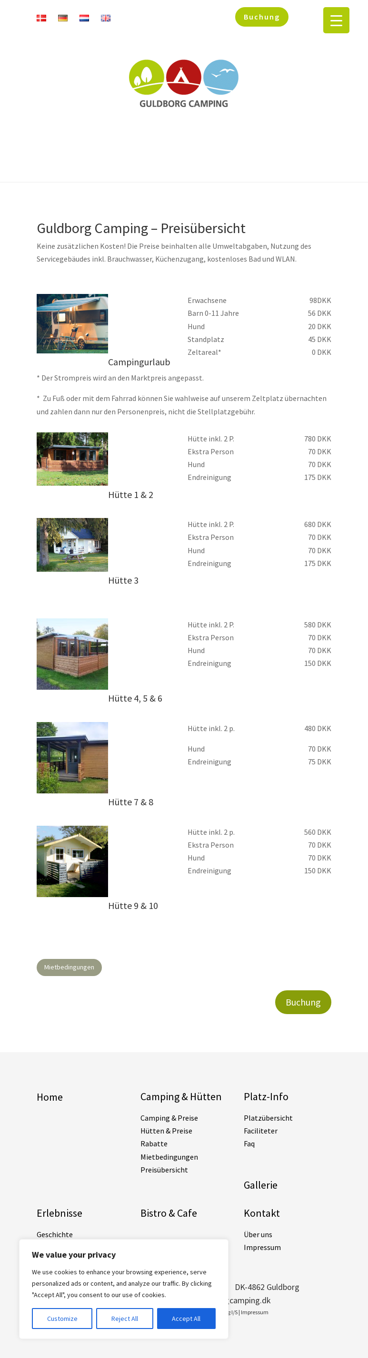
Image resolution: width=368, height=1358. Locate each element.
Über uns (258, 1234)
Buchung (262, 16)
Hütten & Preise (166, 1130)
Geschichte (55, 1234)
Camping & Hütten (181, 1096)
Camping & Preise (169, 1118)
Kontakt (262, 1213)
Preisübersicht (164, 1169)
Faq (249, 1143)
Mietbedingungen (69, 967)
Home (50, 1097)
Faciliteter (261, 1130)
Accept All (186, 1318)
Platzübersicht (268, 1118)
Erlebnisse (59, 1213)
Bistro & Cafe (168, 1213)
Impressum (262, 1247)
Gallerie (261, 1185)
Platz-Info (266, 1096)
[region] (124, 1289)
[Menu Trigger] (336, 20)
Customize (62, 1318)
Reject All (124, 1318)
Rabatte (154, 1143)
